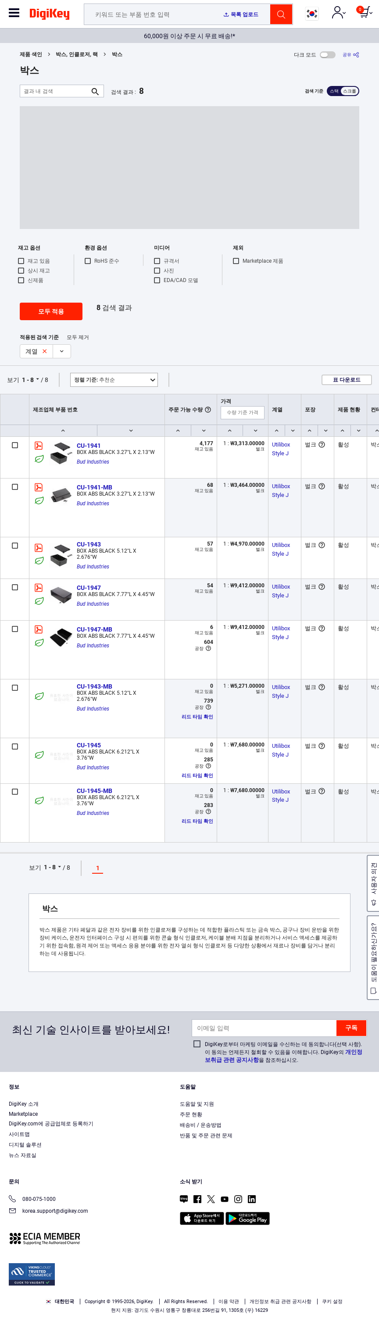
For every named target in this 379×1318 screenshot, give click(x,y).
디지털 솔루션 (25, 1145)
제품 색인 (31, 54)
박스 (117, 54)
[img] (49, 16)
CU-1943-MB (94, 686)
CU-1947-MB (94, 629)
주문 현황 (191, 1114)
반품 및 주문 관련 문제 (206, 1135)
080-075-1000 (32, 1200)
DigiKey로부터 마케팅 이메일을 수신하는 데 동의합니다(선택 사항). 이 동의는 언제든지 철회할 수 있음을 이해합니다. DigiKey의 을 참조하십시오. (283, 1052)
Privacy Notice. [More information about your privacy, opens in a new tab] (234, 1285)
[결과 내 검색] (54, 91)
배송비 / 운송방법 (201, 1125)
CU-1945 (89, 745)
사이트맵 (19, 1134)
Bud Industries (93, 462)
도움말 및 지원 (197, 1104)
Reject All (240, 1303)
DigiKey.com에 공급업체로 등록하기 (51, 1124)
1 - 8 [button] (28, 379)
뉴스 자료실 (22, 1155)
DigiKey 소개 (24, 1104)
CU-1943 (89, 544)
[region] (189, 1287)
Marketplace (23, 1114)
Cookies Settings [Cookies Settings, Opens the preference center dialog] (119, 1303)
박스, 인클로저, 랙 (77, 54)
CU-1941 (89, 445)
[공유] (351, 54)
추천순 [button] (94, 380)
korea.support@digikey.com (48, 1211)
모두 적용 (51, 311)
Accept (180, 1303)
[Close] (365, 1269)
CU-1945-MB (94, 790)
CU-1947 (89, 587)
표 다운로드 (347, 380)
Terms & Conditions (179, 1285)
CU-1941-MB (94, 487)
